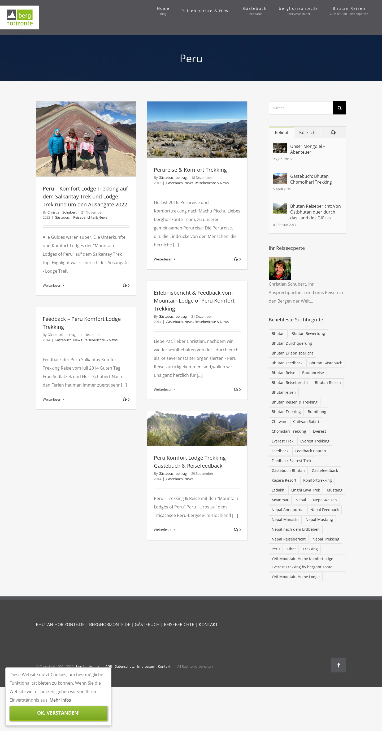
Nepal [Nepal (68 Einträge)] (301, 499)
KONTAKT (208, 624)
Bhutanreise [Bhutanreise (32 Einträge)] (313, 372)
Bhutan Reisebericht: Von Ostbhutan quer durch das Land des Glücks (315, 212)
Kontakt (164, 666)
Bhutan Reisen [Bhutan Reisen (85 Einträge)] (328, 382)
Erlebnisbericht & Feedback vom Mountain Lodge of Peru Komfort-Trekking (195, 300)
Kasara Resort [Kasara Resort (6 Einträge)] (284, 480)
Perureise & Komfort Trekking (190, 169)
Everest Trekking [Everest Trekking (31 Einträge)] (314, 441)
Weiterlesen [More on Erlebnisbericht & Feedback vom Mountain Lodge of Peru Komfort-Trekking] (163, 389)
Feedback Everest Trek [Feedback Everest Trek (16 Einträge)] (291, 460)
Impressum (146, 666)
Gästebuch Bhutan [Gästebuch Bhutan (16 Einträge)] (288, 470)
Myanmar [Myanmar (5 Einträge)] (280, 499)
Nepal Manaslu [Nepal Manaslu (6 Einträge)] (285, 519)
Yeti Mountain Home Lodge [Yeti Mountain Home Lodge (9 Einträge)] (296, 576)
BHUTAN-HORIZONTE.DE (60, 624)
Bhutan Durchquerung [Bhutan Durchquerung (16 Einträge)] (292, 343)
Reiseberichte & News (90, 217)
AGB (108, 666)
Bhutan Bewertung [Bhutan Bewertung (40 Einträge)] (308, 333)
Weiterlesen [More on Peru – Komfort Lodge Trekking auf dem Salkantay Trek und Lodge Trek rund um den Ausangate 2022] (52, 285)
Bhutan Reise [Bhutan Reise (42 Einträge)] (283, 372)
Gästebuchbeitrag (173, 177)
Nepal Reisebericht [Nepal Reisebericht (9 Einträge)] (289, 539)
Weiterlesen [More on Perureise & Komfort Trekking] (163, 259)
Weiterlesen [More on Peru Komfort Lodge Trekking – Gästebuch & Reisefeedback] (163, 529)
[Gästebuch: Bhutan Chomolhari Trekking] (280, 177)
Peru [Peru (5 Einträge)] (276, 548)
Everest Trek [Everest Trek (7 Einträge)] (282, 441)
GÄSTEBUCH (147, 624)
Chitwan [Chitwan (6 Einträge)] (279, 421)
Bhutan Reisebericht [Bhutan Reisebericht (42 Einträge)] (290, 382)
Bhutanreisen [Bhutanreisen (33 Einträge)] (284, 392)
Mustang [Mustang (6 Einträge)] (334, 490)
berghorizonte (87, 666)
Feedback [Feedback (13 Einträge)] (280, 450)
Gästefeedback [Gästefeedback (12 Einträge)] (325, 470)
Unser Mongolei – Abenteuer (307, 149)
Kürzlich (307, 132)
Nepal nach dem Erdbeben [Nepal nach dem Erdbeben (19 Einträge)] (296, 529)
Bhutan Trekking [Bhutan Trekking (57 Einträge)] (286, 411)
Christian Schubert (62, 212)
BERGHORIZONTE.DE (109, 624)
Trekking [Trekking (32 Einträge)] (310, 548)
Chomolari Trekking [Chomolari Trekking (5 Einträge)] (289, 431)
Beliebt (282, 132)
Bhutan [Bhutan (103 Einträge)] (278, 333)
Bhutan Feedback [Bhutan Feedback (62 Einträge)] (287, 362)
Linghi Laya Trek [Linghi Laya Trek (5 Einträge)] (305, 490)
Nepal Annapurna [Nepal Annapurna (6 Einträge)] (287, 509)
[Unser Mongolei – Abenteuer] (280, 147)
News (188, 182)
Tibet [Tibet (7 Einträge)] (291, 548)
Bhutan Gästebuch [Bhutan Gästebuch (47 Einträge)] (325, 362)
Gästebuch (63, 217)
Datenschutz (124, 666)
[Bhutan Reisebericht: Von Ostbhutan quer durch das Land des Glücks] (280, 207)
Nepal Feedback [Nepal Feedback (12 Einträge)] (324, 509)
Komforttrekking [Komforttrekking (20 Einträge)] (317, 480)
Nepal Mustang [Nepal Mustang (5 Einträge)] (319, 519)
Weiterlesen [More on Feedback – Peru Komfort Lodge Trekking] (52, 399)
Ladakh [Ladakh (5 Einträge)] (278, 490)
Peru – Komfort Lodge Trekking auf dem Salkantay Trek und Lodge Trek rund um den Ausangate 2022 (85, 196)
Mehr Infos (60, 700)
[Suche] (339, 107)
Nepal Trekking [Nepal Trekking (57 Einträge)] (325, 539)
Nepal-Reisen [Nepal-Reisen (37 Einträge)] (325, 499)
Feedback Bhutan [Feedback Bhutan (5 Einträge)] (310, 450)
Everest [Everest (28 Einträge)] (319, 431)
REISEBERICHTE (179, 624)
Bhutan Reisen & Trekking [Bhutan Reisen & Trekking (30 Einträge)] (295, 402)
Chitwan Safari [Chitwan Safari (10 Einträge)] (306, 421)
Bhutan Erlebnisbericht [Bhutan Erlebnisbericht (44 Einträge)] (292, 353)
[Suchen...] (301, 107)
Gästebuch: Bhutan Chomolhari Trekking (311, 179)
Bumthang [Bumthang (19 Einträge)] (317, 411)
